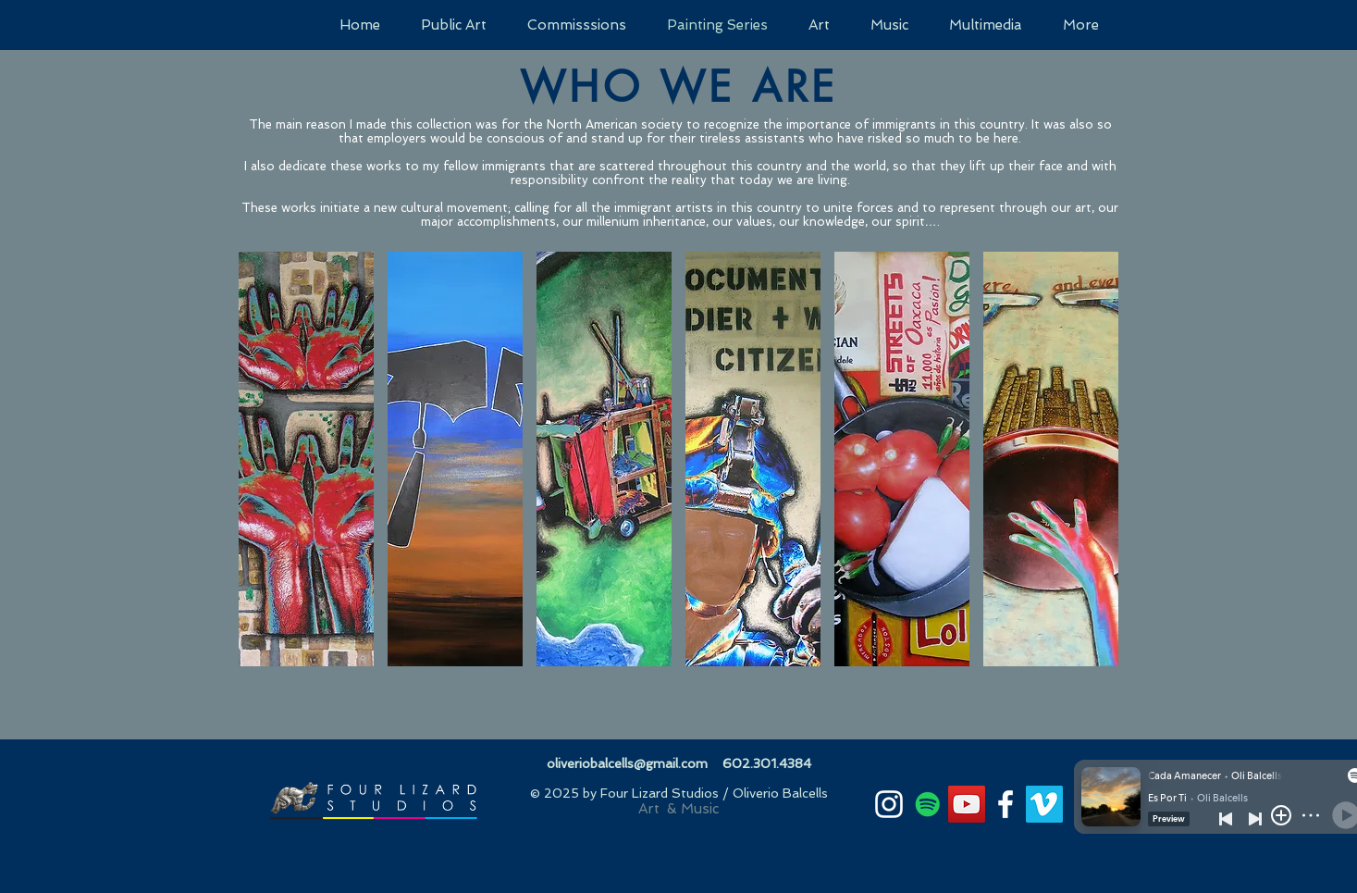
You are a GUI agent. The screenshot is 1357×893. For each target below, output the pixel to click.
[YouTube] (966, 804)
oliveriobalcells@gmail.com (627, 763)
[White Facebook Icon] (1005, 804)
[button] (306, 459)
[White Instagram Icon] (888, 804)
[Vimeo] (1044, 804)
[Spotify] (927, 804)
